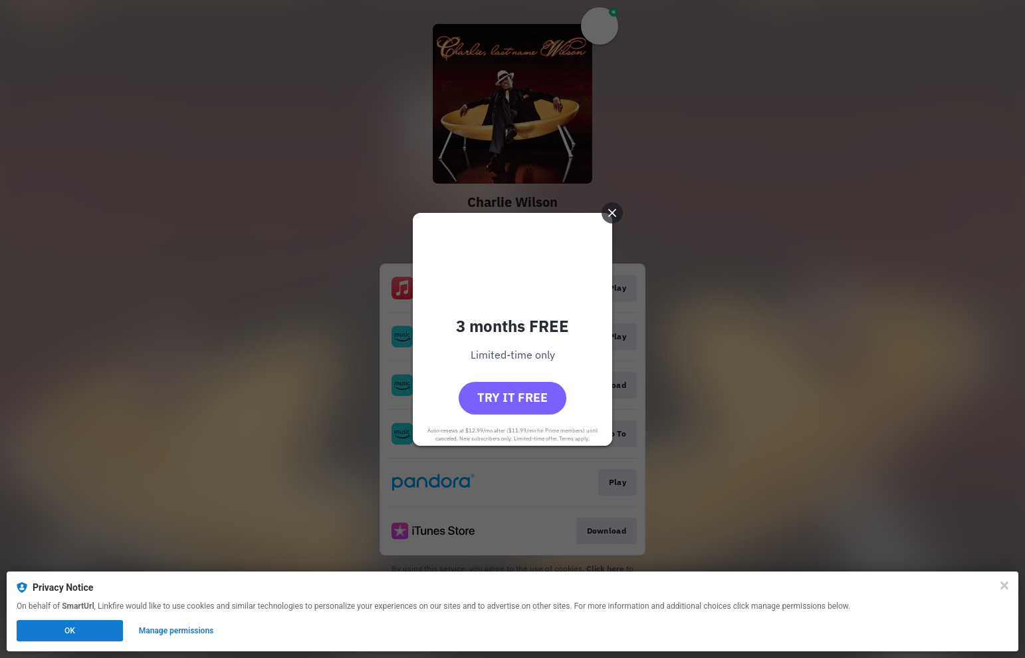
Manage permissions (176, 630)
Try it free (512, 397)
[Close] (1004, 585)
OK (69, 630)
